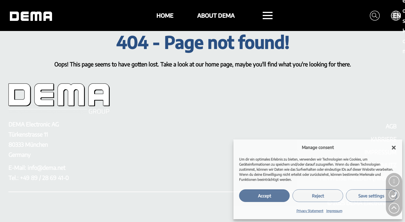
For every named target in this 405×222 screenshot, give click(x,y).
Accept (264, 195)
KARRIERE (384, 139)
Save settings (371, 195)
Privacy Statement (309, 211)
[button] (394, 147)
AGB (391, 126)
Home (164, 15)
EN (397, 15)
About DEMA (216, 15)
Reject (318, 195)
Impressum (334, 211)
